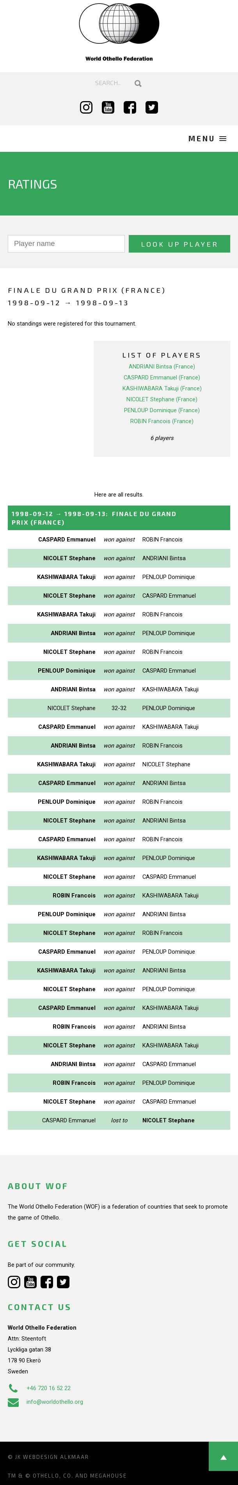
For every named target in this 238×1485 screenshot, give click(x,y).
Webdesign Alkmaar (56, 1457)
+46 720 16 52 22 (39, 1388)
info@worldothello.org (45, 1401)
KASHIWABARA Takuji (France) (162, 388)
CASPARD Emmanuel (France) (162, 377)
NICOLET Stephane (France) (161, 399)
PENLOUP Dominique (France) (162, 410)
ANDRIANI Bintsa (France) (162, 366)
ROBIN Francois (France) (162, 421)
